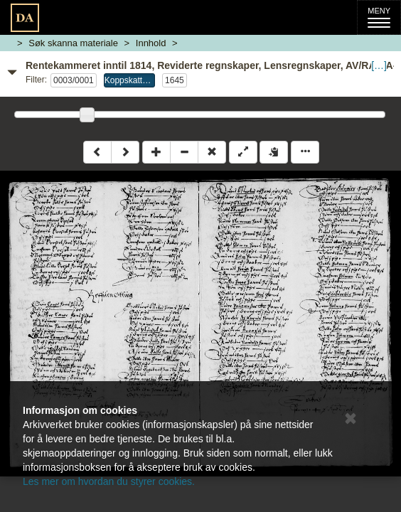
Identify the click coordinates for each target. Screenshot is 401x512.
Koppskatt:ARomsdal (130, 80)
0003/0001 (73, 80)
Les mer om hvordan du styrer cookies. (109, 481)
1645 (174, 80)
